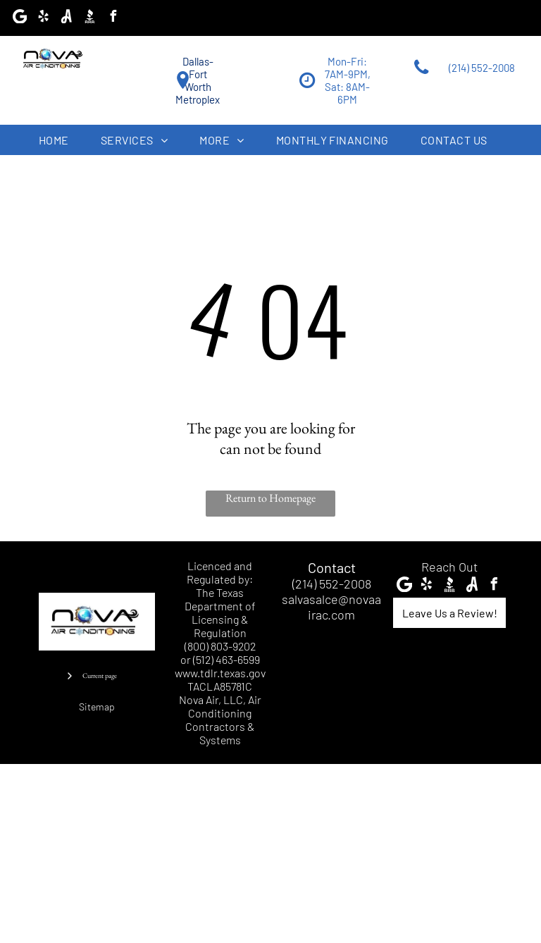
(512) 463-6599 (226, 659)
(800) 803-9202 (220, 646)
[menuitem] (59, 140)
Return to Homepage (270, 498)
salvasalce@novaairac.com (331, 606)
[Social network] (66, 18)
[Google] (20, 18)
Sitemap (97, 707)
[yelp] (43, 18)
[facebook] (113, 18)
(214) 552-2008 (331, 583)
